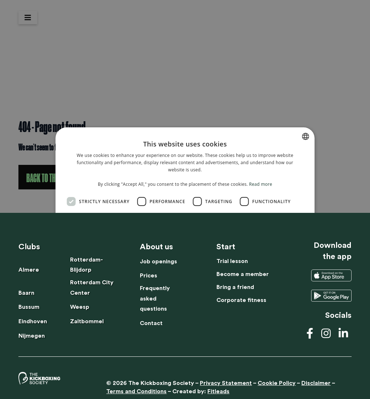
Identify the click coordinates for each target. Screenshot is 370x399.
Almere (28, 270)
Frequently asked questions (155, 298)
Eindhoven (32, 321)
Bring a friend (235, 287)
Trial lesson (232, 261)
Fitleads (218, 391)
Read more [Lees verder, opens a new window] (260, 184)
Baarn (26, 293)
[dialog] (185, 199)
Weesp (79, 307)
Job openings (158, 261)
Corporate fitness (241, 300)
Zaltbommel (87, 321)
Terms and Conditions (136, 391)
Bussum (28, 307)
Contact (151, 323)
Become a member (242, 274)
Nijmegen (31, 336)
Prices (148, 276)
